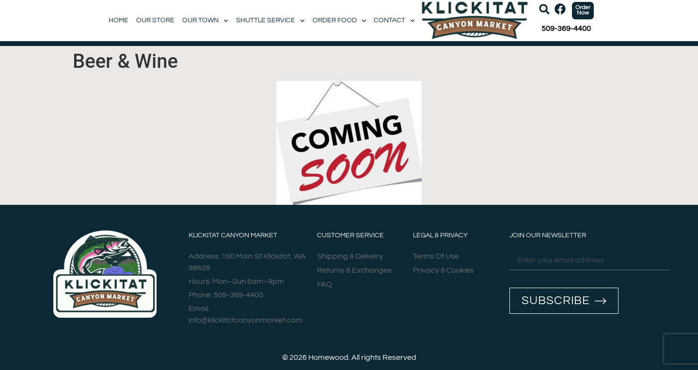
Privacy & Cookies (443, 270)
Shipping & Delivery (350, 256)
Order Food (339, 21)
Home (118, 20)
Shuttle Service (270, 21)
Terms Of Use (436, 256)
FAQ (324, 284)
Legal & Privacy (440, 235)
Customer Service (350, 235)
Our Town (205, 21)
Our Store (155, 20)
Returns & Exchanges (354, 270)
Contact (394, 21)
